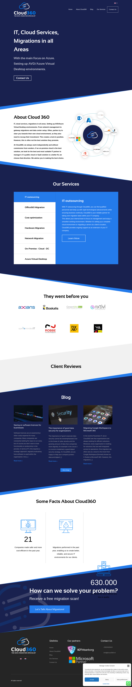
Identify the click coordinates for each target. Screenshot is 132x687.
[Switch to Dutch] (26, 659)
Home (70, 9)
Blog (91, 9)
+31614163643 (107, 647)
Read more (18, 461)
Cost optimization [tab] (33, 217)
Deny (107, 679)
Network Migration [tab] (34, 238)
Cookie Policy (106, 683)
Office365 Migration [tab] (35, 207)
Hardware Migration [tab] (35, 228)
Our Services (101, 9)
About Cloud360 (81, 9)
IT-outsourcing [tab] (32, 197)
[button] (128, 666)
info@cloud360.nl (109, 652)
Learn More (73, 238)
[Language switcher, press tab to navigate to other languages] (115, 3)
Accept (92, 679)
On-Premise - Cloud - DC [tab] (37, 248)
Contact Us (112, 9)
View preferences (122, 679)
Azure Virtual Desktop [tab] (36, 259)
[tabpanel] (87, 220)
